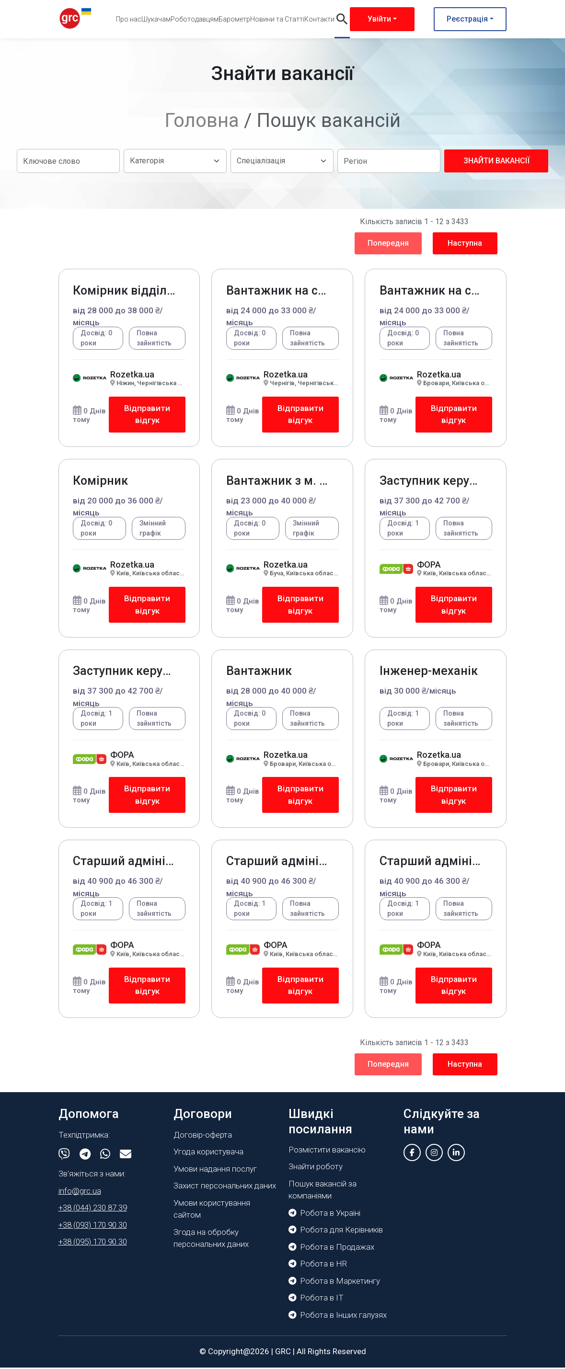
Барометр (234, 19)
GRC (283, 1353)
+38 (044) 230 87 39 (92, 1209)
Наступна (465, 243)
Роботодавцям (195, 19)
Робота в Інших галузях (337, 1316)
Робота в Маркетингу (334, 1282)
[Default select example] (175, 161)
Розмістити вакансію (327, 1151)
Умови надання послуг (215, 1170)
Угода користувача (208, 1153)
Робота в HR (317, 1265)
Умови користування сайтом (211, 1210)
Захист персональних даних (224, 1187)
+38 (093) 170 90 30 (92, 1226)
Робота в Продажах (331, 1248)
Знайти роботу (315, 1168)
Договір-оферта (202, 1136)
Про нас (128, 19)
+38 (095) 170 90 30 (92, 1243)
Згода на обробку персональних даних (211, 1240)
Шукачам (156, 19)
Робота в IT (316, 1299)
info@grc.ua (79, 1192)
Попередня (388, 243)
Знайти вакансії (496, 160)
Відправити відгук (147, 414)
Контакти (319, 19)
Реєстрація (467, 18)
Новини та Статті (277, 19)
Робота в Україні (324, 1214)
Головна (202, 120)
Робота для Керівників (335, 1231)
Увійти (379, 18)
